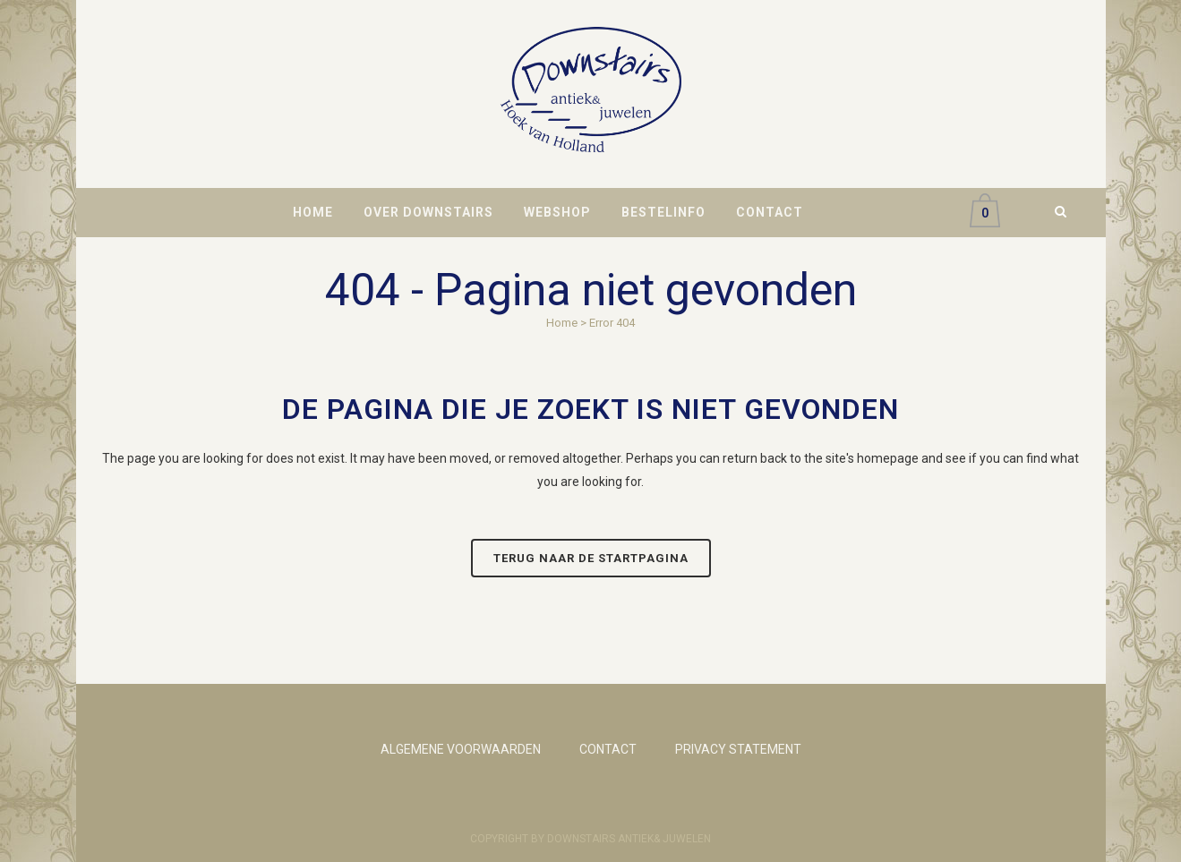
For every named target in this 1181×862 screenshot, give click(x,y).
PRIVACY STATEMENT (738, 749)
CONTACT (608, 749)
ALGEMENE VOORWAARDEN (461, 749)
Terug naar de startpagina (591, 558)
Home (562, 322)
